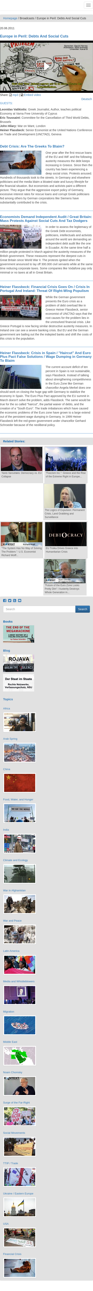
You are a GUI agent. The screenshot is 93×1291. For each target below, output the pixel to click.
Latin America (11, 950)
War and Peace (12, 920)
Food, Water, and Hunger (18, 799)
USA (6, 1223)
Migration (8, 1011)
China (6, 769)
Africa (6, 708)
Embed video (32, 95)
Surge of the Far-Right (16, 1102)
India (6, 829)
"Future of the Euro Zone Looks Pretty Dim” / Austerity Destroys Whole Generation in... (62, 589)
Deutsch (86, 99)
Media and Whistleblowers (19, 981)
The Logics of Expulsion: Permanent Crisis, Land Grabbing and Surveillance (65, 514)
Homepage (10, 18)
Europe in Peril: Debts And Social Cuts (34, 36)
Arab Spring (10, 738)
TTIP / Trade (10, 1163)
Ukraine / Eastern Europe (18, 1193)
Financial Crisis (12, 1254)
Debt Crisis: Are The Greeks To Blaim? (32, 146)
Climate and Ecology (15, 860)
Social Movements (14, 1132)
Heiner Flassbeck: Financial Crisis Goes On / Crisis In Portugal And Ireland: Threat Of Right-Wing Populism (45, 289)
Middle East (10, 1041)
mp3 (15, 95)
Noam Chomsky (12, 1072)
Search (82, 609)
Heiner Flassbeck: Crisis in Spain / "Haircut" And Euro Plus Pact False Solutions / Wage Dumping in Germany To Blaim (46, 357)
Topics (8, 699)
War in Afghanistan (14, 890)
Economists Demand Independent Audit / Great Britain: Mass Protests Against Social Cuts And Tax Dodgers (46, 219)
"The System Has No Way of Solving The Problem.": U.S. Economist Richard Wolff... (21, 552)
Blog (6, 650)
